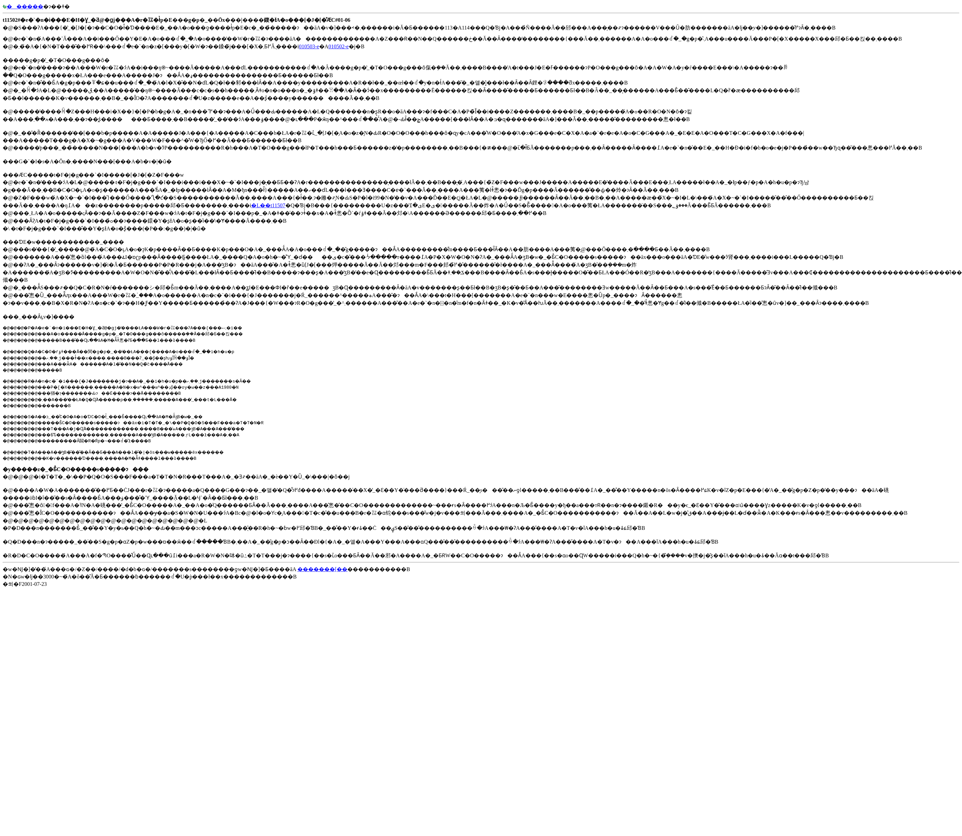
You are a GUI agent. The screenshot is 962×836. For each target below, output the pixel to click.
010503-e (309, 46)
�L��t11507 (268, 205)
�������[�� (322, 573)
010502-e (338, 46)
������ (23, 6)
